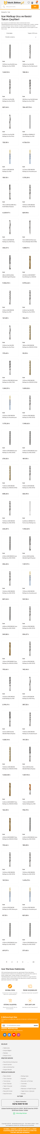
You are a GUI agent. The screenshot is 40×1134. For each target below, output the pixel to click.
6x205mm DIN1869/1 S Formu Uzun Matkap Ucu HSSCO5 (29, 522)
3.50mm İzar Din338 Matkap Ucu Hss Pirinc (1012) (8, 346)
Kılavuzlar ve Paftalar (27, 1081)
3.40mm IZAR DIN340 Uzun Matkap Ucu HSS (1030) (29, 451)
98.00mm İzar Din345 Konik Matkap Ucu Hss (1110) (30, 100)
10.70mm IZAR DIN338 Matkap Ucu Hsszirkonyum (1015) (29, 908)
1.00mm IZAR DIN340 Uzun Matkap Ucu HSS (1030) (9, 451)
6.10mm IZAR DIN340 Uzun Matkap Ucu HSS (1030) (9, 557)
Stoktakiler (9, 33)
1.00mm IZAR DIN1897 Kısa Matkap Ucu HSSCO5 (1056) (9, 662)
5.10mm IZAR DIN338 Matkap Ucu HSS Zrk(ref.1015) (8, 170)
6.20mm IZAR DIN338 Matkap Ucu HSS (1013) (28, 662)
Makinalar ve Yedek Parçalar (28, 1088)
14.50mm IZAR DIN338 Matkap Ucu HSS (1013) (8, 873)
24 (33, 962)
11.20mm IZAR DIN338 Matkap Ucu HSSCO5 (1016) (9, 486)
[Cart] (37, 3)
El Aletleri (23, 1086)
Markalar (5, 1053)
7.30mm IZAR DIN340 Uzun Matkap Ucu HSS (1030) (29, 943)
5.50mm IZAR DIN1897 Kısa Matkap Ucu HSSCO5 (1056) (9, 803)
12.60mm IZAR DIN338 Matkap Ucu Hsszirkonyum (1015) (9, 416)
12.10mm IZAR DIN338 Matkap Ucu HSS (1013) (28, 627)
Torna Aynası (6, 1081)
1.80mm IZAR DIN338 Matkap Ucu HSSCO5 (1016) (29, 346)
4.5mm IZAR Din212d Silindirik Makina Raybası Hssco (8, 733)
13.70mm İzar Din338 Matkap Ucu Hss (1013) (8, 100)
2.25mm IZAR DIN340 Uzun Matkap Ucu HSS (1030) (29, 838)
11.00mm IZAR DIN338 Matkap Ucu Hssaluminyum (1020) (29, 733)
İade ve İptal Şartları (8, 1067)
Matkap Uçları (24, 1076)
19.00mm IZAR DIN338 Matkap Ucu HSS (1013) (28, 873)
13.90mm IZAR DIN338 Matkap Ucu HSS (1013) (28, 205)
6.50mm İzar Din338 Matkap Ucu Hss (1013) (28, 311)
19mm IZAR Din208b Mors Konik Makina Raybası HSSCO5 (9, 206)
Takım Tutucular (7, 1086)
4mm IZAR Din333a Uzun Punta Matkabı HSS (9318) (29, 240)
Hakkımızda (6, 1048)
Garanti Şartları (7, 1064)
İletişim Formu (7, 1055)
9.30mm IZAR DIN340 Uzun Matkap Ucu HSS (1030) (9, 943)
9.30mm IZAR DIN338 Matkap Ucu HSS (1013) (28, 486)
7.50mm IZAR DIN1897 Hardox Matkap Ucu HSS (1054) (28, 803)
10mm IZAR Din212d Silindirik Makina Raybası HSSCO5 (28, 768)
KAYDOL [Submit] (36, 1025)
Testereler (24, 1083)
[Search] (20, 7)
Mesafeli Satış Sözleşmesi (10, 1062)
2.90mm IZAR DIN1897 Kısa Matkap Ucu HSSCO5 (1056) (9, 838)
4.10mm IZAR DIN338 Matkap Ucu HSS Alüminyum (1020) (8, 311)
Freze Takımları (7, 1083)
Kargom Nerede (7, 1069)
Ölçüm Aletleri (7, 1076)
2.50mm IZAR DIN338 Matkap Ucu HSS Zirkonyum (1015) (9, 908)
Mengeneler (6, 1088)
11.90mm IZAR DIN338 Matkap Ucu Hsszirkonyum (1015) (29, 592)
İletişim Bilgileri (7, 1050)
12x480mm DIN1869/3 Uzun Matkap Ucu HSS (28, 135)
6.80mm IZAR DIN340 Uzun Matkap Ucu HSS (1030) (9, 627)
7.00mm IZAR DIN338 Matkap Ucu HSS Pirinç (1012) (28, 698)
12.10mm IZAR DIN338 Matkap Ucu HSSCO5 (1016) (29, 381)
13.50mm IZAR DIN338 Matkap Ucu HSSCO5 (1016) (9, 768)
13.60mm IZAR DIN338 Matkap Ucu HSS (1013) (8, 592)
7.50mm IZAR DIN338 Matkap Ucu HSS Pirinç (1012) (8, 241)
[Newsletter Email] (19, 1025)
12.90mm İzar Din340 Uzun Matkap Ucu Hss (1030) (9, 65)
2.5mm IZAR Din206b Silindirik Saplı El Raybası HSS (28, 557)
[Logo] (14, 2)
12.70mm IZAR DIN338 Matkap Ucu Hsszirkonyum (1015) (29, 170)
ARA (35, 6)
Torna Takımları (7, 1078)
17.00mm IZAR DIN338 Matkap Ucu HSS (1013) (28, 416)
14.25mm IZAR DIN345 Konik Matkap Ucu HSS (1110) (8, 698)
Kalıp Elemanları (7, 1093)
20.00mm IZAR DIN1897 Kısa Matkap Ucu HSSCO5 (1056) (29, 276)
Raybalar (23, 1078)
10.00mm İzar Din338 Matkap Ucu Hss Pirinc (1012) (8, 135)
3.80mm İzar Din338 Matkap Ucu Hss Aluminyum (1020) (29, 65)
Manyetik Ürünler (7, 1091)
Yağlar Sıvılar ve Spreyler (27, 1091)
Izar (9, 12)
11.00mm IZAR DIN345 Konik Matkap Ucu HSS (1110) (10, 381)
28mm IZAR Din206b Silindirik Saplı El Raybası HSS (8, 276)
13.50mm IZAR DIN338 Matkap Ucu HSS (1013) (8, 522)
